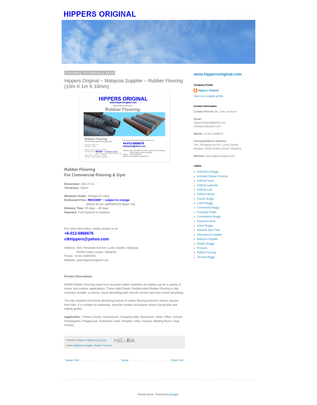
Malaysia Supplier (83, 345)
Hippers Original (208, 90)
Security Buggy (206, 257)
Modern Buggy (205, 243)
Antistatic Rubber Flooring (212, 176)
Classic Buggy (205, 198)
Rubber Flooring (102, 345)
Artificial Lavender (207, 185)
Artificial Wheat (206, 194)
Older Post (177, 360)
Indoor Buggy (205, 225)
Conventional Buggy (209, 216)
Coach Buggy (205, 203)
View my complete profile (208, 96)
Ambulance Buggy (207, 171)
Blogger (174, 394)
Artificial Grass (205, 180)
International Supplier (209, 234)
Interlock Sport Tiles (208, 230)
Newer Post (72, 360)
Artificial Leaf (204, 189)
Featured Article (206, 221)
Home (125, 360)
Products (202, 248)
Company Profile (207, 212)
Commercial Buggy (208, 207)
